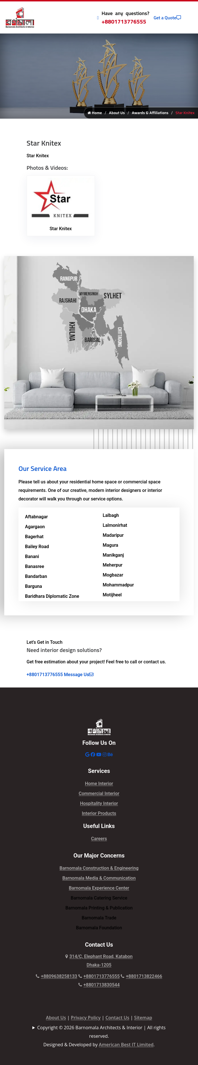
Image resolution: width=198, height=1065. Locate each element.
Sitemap (143, 1017)
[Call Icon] (98, 17)
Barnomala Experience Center (99, 888)
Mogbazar (113, 575)
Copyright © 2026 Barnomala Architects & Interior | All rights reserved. (101, 1031)
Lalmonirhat (115, 525)
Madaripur (113, 535)
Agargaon (35, 526)
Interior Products (99, 813)
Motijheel (112, 595)
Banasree (34, 566)
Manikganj (113, 555)
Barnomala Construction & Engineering (99, 868)
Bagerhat (34, 536)
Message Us (78, 674)
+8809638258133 (56, 976)
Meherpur (113, 565)
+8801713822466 (141, 976)
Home (94, 113)
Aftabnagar (36, 516)
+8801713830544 (99, 985)
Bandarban (36, 576)
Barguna (33, 586)
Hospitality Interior (99, 803)
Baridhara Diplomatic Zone (52, 596)
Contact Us (117, 1017)
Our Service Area (42, 468)
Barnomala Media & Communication (99, 878)
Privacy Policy (86, 1017)
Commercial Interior (99, 793)
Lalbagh (111, 515)
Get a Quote (167, 17)
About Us (117, 113)
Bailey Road (37, 546)
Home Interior (99, 783)
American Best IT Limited (126, 1044)
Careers (99, 838)
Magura (110, 545)
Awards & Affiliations (150, 113)
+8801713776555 (124, 21)
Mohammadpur (118, 585)
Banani (32, 556)
